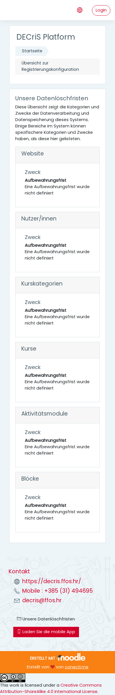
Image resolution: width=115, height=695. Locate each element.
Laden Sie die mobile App (46, 632)
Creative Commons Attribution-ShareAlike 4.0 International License (51, 688)
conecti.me (76, 667)
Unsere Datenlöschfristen (46, 619)
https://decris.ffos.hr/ (51, 581)
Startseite (32, 51)
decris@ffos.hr (42, 600)
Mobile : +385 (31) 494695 (57, 591)
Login (101, 10)
